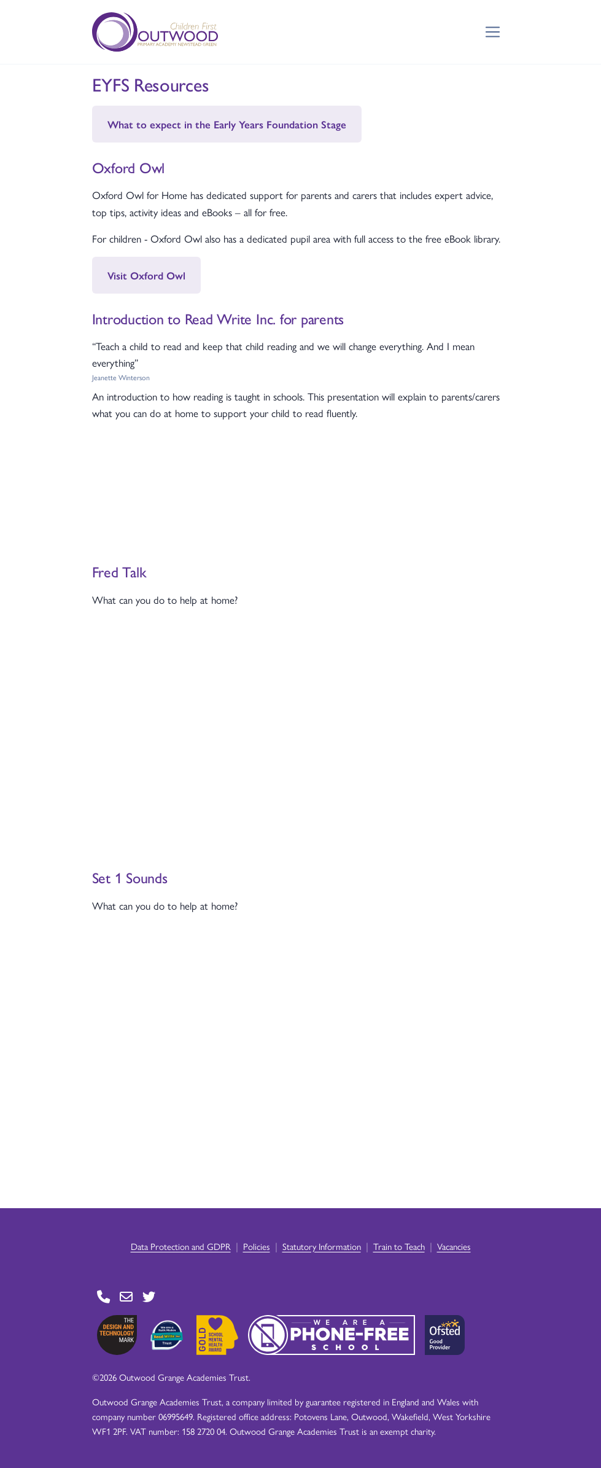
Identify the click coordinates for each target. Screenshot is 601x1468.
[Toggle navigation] (493, 32)
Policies (256, 1246)
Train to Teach (399, 1246)
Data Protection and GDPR (181, 1246)
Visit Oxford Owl (146, 275)
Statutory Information (321, 1246)
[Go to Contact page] (103, 1297)
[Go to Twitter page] (148, 1297)
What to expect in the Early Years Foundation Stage (226, 124)
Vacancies (454, 1246)
